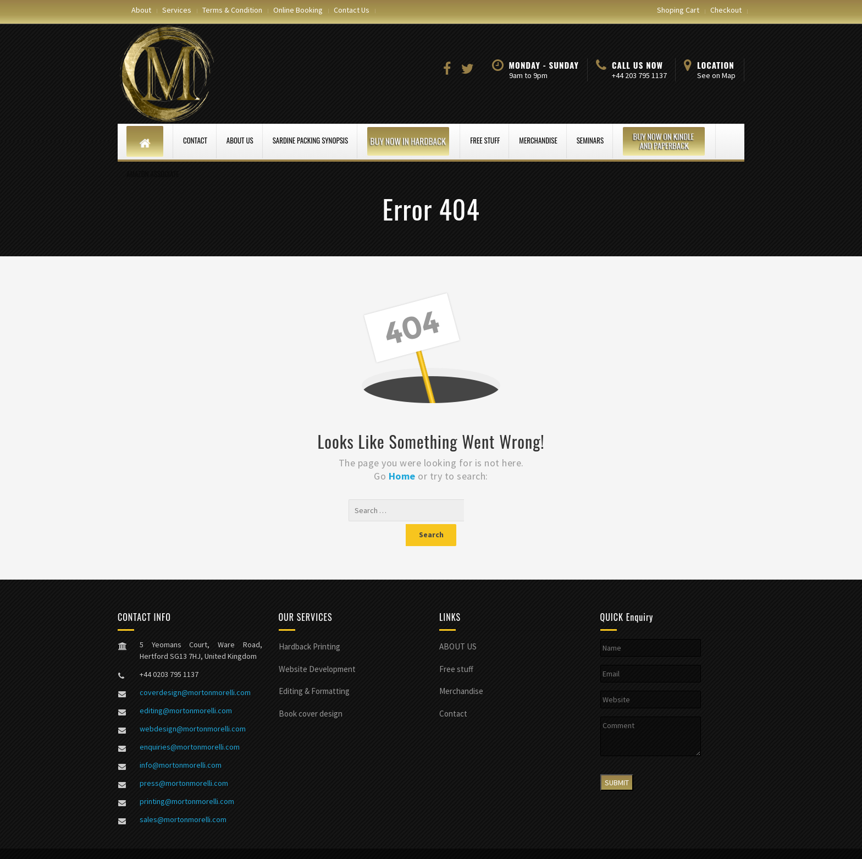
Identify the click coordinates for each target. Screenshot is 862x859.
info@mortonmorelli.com (181, 743)
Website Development (317, 647)
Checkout (726, 10)
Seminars (590, 140)
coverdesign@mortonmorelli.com (195, 670)
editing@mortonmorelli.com (186, 688)
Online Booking (298, 10)
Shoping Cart (678, 10)
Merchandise (538, 140)
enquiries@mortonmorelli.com (190, 725)
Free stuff (485, 140)
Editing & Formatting (314, 669)
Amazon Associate (152, 173)
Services (176, 10)
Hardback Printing (309, 624)
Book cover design (310, 691)
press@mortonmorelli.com (184, 761)
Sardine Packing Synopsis (311, 140)
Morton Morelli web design (248, 842)
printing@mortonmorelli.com (187, 779)
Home (403, 476)
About (141, 10)
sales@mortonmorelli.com (183, 797)
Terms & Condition (232, 10)
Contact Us (351, 10)
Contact (195, 140)
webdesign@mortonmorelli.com (193, 707)
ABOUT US (239, 140)
